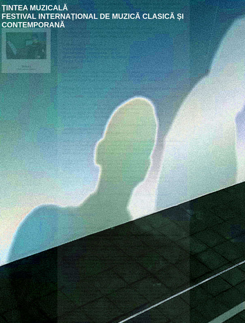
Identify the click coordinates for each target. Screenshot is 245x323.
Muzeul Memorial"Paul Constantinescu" (90, 46)
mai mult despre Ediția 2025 (79, 212)
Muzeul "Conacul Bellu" (79, 58)
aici (148, 151)
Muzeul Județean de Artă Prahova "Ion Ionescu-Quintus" (101, 54)
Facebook (163, 192)
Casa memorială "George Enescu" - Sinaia (91, 50)
